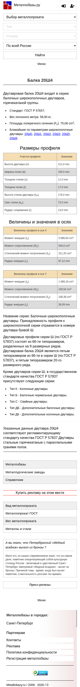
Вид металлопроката (21, 505)
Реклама (13, 646)
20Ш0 (28, 134)
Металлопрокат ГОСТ (22, 513)
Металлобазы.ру (21, 5)
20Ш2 (47, 134)
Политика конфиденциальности (31, 652)
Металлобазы (16, 464)
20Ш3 (56, 134)
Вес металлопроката (21, 521)
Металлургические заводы (25, 472)
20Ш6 (13, 138)
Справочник (14, 480)
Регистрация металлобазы (27, 658)
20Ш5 (66, 134)
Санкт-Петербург (19, 623)
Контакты (13, 640)
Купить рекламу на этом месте (40, 493)
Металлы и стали (18, 529)
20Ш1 (37, 134)
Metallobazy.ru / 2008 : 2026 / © (27, 685)
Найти (40, 55)
